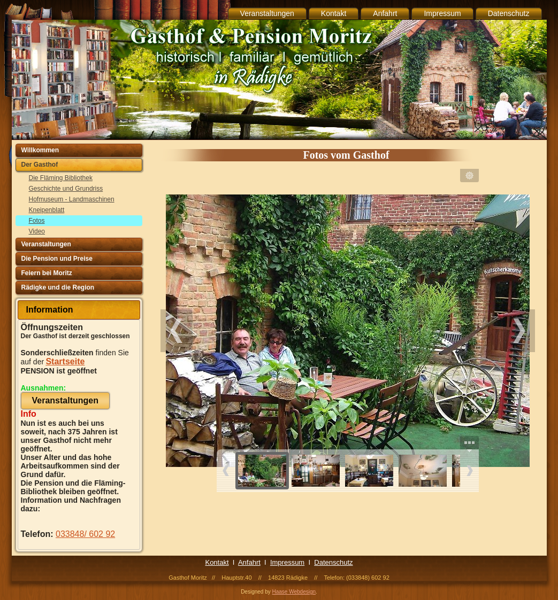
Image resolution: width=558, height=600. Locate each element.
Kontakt (333, 13)
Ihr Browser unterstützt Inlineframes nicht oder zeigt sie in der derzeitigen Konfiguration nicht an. (347, 337)
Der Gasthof (39, 164)
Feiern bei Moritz (46, 273)
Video (37, 231)
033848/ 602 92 (85, 534)
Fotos (37, 220)
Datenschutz (509, 13)
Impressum (442, 13)
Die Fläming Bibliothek (61, 178)
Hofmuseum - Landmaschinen (71, 199)
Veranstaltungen (267, 13)
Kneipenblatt (47, 210)
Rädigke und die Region (58, 287)
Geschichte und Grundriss (66, 188)
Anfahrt (385, 13)
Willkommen (40, 150)
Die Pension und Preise (57, 258)
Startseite (65, 361)
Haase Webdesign (294, 592)
